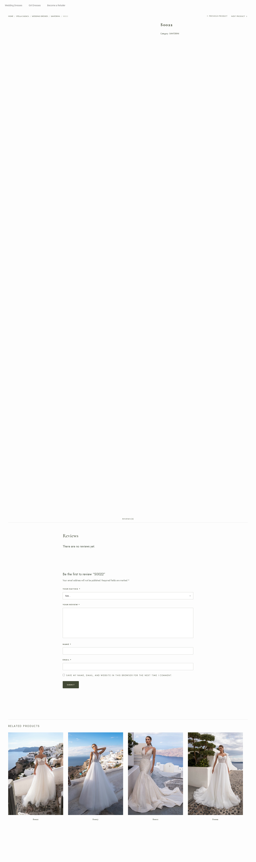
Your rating (71, 653)
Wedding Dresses (13, 5)
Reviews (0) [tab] (128, 583)
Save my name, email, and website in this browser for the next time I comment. (119, 739)
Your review (71, 669)
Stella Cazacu (22, 16)
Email (67, 724)
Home (10, 16)
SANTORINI (55, 16)
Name (67, 708)
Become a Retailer (56, 5)
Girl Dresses (35, 5)
